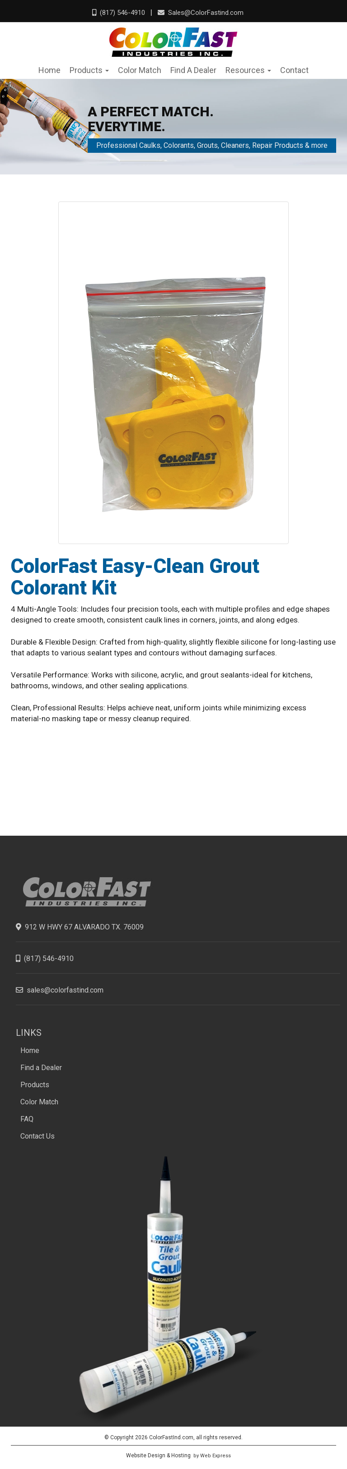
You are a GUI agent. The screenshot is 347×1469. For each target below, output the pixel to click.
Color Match (39, 1102)
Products (34, 1084)
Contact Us (37, 1136)
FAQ (26, 1119)
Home (29, 1050)
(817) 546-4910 (118, 13)
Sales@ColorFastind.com (201, 13)
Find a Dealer (41, 1067)
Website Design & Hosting (158, 1455)
